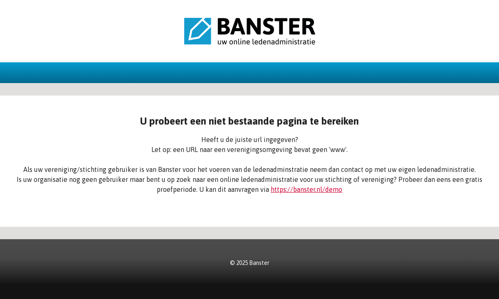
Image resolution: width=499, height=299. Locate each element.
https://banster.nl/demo (306, 189)
